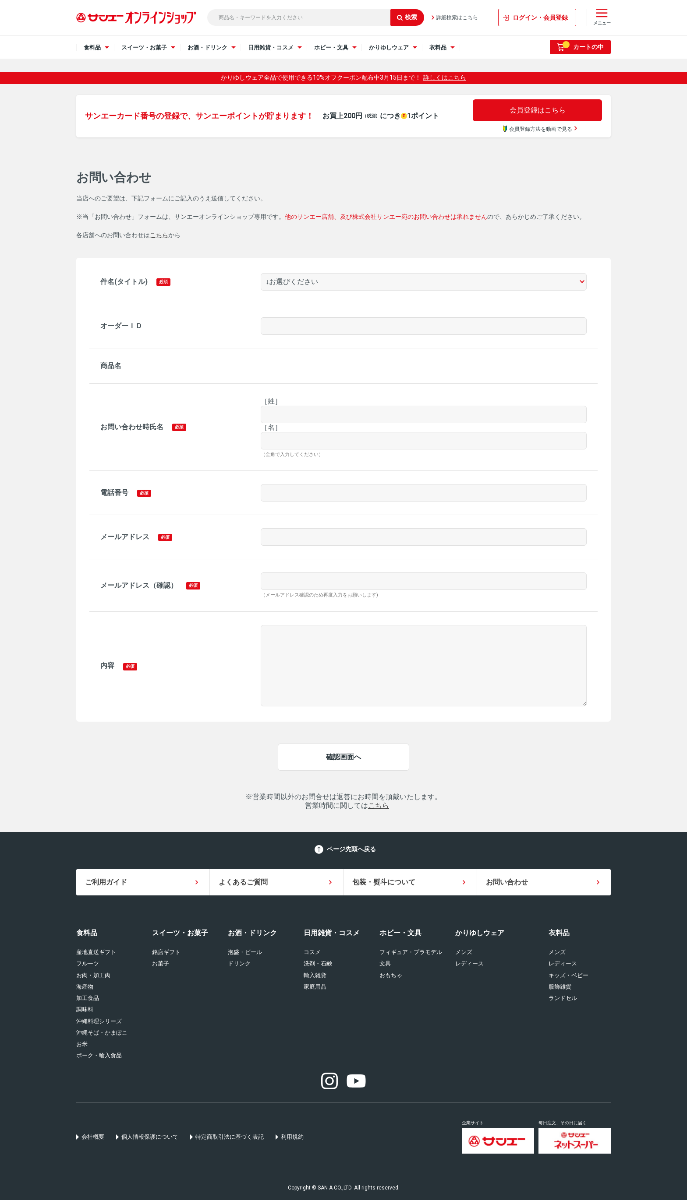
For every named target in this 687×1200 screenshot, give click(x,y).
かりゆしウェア (479, 933)
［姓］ (271, 401)
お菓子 (160, 963)
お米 (82, 1044)
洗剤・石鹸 (318, 963)
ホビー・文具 (400, 933)
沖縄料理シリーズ (99, 1021)
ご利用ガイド (106, 882)
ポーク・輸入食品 (99, 1055)
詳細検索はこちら (457, 17)
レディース (469, 963)
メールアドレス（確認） (138, 585)
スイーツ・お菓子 (180, 933)
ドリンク (239, 963)
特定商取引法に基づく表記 (229, 1136)
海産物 (84, 986)
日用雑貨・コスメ (332, 933)
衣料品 (559, 933)
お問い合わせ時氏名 (131, 427)
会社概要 (92, 1136)
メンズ (463, 952)
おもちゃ (390, 975)
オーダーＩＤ (121, 326)
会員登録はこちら (538, 110)
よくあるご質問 (243, 882)
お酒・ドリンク (252, 933)
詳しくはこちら (444, 77)
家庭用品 (315, 986)
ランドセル (563, 998)
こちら (159, 235)
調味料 (84, 1009)
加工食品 (87, 998)
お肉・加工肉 (93, 975)
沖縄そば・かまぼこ (101, 1032)
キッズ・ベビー (568, 975)
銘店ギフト (166, 952)
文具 (385, 963)
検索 (407, 17)
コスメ (312, 952)
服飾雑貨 (560, 986)
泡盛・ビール (245, 952)
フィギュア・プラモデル (410, 952)
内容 (107, 665)
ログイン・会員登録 (540, 17)
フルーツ (87, 963)
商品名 (110, 365)
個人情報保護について (149, 1136)
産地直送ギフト (96, 952)
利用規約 (292, 1136)
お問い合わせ (507, 882)
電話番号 (114, 492)
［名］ (271, 427)
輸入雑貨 (315, 975)
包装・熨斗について (383, 882)
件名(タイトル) (124, 281)
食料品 (86, 933)
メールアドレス (124, 537)
